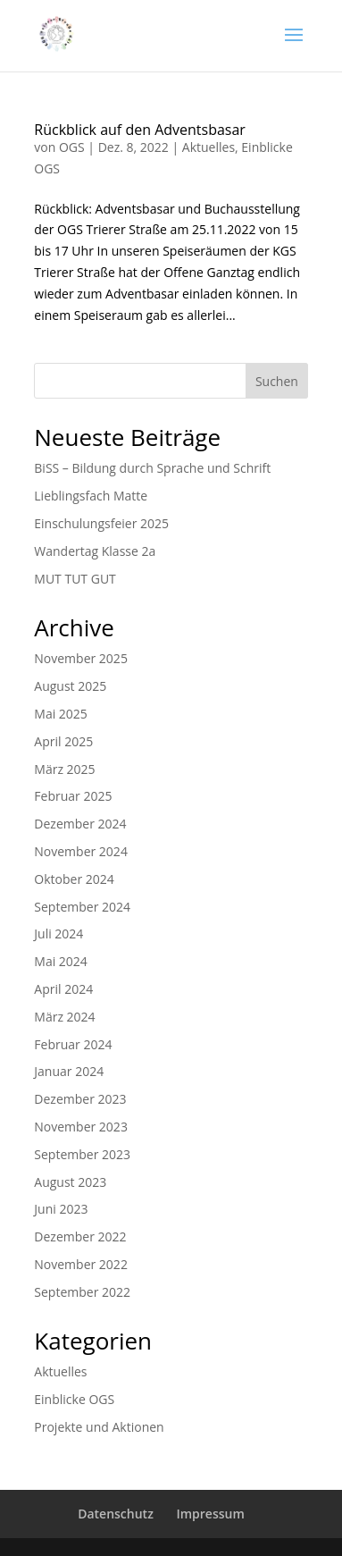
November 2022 (81, 1264)
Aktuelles (208, 147)
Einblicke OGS (74, 1399)
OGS (72, 147)
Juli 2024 (58, 933)
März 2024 (64, 1016)
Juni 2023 (61, 1208)
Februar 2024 (73, 1044)
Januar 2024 (69, 1071)
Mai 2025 (61, 713)
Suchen (276, 381)
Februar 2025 (73, 795)
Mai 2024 (61, 961)
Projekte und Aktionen (98, 1426)
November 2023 (81, 1126)
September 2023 (82, 1154)
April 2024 (63, 988)
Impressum (210, 1513)
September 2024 (82, 906)
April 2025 (63, 741)
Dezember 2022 (80, 1236)
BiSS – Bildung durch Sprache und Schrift (152, 467)
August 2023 (70, 1181)
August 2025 (70, 685)
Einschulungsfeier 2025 (101, 523)
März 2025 (64, 769)
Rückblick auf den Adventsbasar (140, 129)
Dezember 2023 (80, 1098)
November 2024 (81, 851)
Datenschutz (116, 1513)
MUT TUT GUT (75, 578)
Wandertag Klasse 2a (94, 550)
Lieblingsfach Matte (90, 495)
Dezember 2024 (80, 823)
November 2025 (81, 658)
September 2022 (82, 1291)
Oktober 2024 (73, 879)
